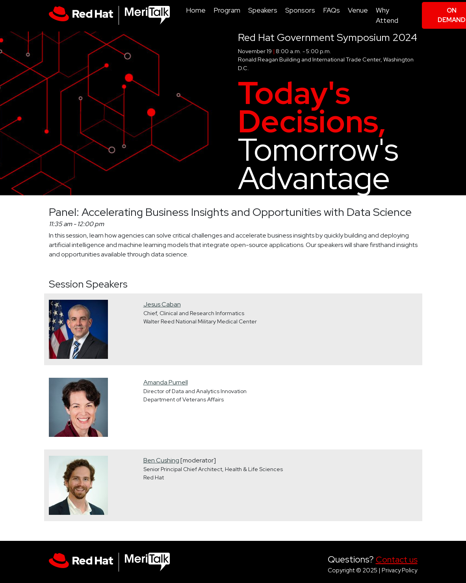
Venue (358, 10)
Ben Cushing (161, 460)
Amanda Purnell (165, 382)
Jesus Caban (162, 304)
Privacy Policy (399, 570)
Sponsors (300, 10)
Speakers (262, 10)
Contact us (397, 559)
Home (196, 10)
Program (227, 10)
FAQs (331, 10)
